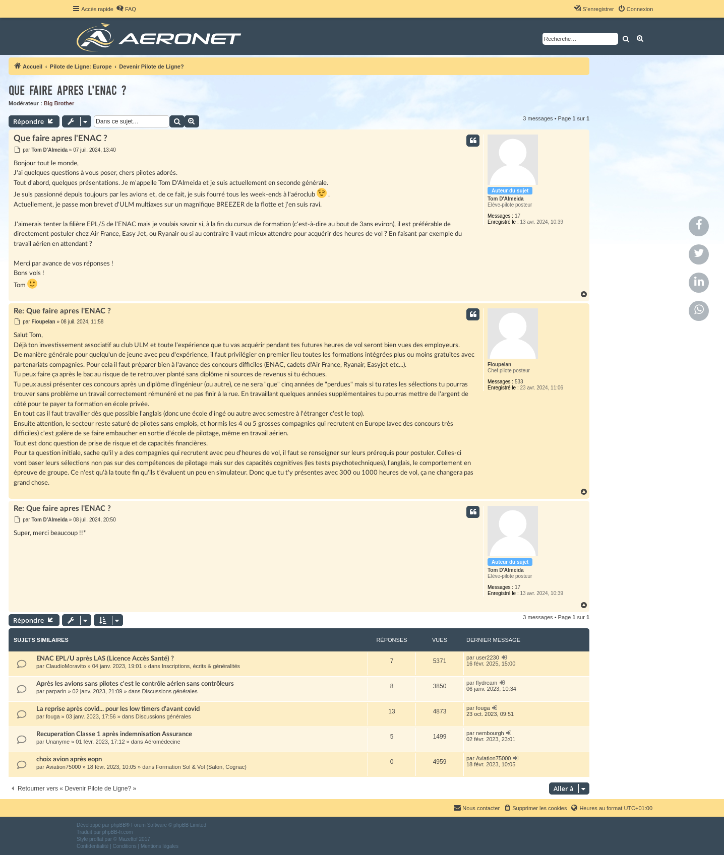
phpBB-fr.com (117, 832)
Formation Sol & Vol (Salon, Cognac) (201, 767)
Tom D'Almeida (506, 199)
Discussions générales (170, 691)
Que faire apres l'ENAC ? (68, 90)
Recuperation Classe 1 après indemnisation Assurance (114, 734)
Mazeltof (128, 839)
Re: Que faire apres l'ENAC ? (62, 311)
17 (517, 216)
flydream (486, 683)
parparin (56, 691)
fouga (53, 716)
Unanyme (58, 742)
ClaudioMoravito (66, 666)
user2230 (487, 657)
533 (519, 381)
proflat (96, 839)
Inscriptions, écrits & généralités (201, 666)
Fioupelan (499, 364)
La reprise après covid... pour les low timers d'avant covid (118, 708)
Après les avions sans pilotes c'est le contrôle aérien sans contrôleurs (135, 683)
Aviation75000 (63, 767)
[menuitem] (126, 9)
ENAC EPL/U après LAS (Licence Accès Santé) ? (105, 658)
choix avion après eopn (69, 759)
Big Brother (59, 103)
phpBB (118, 825)
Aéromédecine (162, 742)
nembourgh (490, 733)
